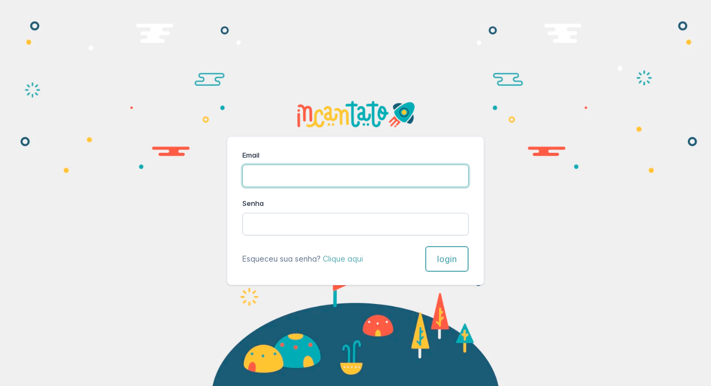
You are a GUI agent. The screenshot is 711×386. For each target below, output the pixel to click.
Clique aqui (343, 258)
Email (251, 155)
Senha (253, 203)
